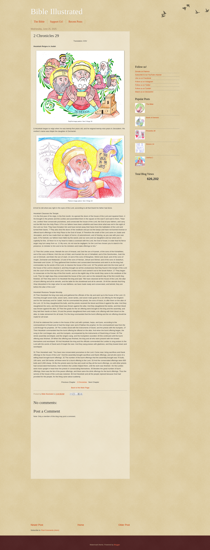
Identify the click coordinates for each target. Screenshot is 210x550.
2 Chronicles (82, 382)
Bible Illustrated (57, 11)
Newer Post (37, 525)
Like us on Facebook (143, 78)
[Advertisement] (80, 501)
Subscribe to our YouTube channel (148, 75)
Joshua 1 (149, 158)
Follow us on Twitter (142, 85)
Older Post (124, 525)
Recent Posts (75, 21)
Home (81, 525)
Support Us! (56, 21)
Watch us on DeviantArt (144, 92)
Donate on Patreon (142, 71)
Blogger (117, 545)
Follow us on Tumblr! (143, 88)
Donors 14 (150, 144)
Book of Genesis (152, 118)
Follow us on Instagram (144, 82)
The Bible (39, 21)
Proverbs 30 (150, 131)
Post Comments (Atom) (50, 530)
